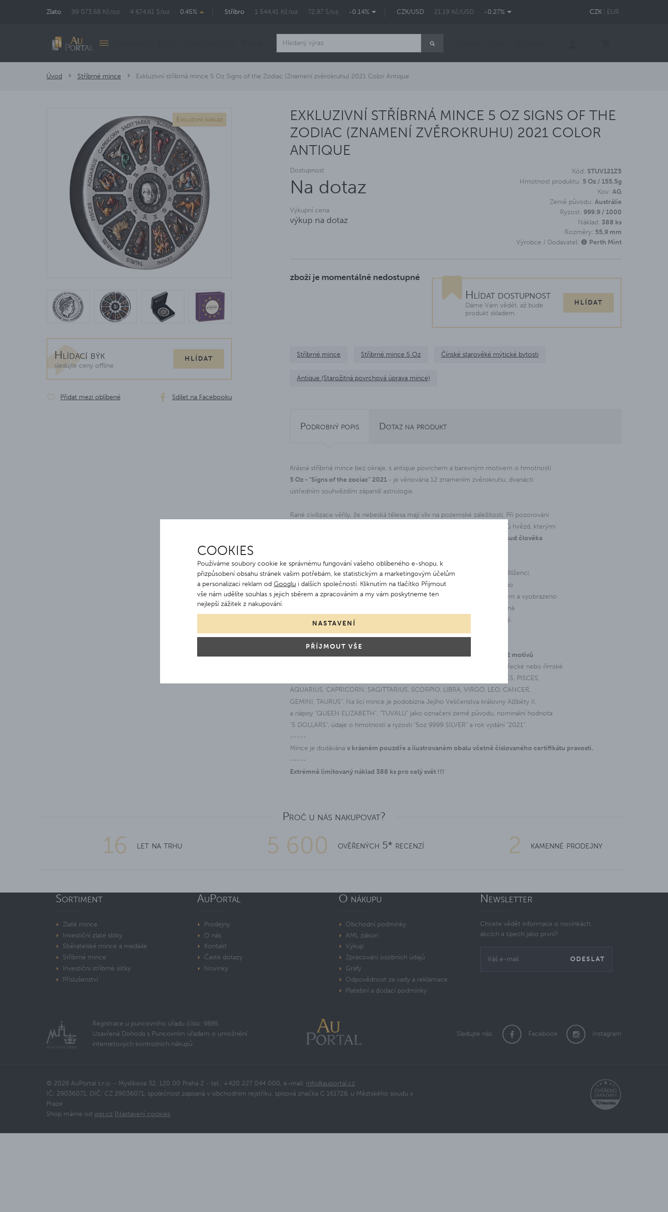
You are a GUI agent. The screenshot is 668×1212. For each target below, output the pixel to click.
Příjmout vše (334, 647)
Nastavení (334, 623)
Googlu (285, 584)
